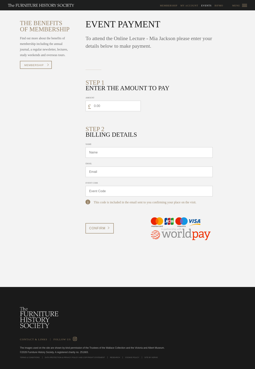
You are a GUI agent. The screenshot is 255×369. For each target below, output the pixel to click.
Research (115, 357)
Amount (89, 98)
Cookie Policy (132, 357)
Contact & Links (33, 339)
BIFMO (219, 5)
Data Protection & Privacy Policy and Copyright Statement (75, 357)
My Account (189, 5)
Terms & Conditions (30, 357)
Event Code (91, 183)
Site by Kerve (151, 357)
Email (88, 163)
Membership (169, 5)
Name (88, 144)
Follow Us (62, 339)
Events (206, 5)
